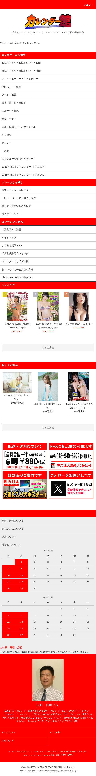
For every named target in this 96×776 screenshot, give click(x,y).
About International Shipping (17, 277)
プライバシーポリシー (32, 755)
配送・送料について (42, 751)
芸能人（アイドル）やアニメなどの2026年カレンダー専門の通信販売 (48, 32)
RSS (64, 755)
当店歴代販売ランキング (15, 253)
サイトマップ (9, 237)
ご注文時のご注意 (11, 229)
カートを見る (55, 732)
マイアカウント (8, 732)
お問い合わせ (7, 741)
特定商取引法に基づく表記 (76, 751)
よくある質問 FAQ (12, 245)
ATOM (70, 755)
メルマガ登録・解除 (51, 755)
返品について (58, 751)
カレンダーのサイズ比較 (15, 261)
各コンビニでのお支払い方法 (17, 269)
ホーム (11, 751)
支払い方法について (24, 751)
